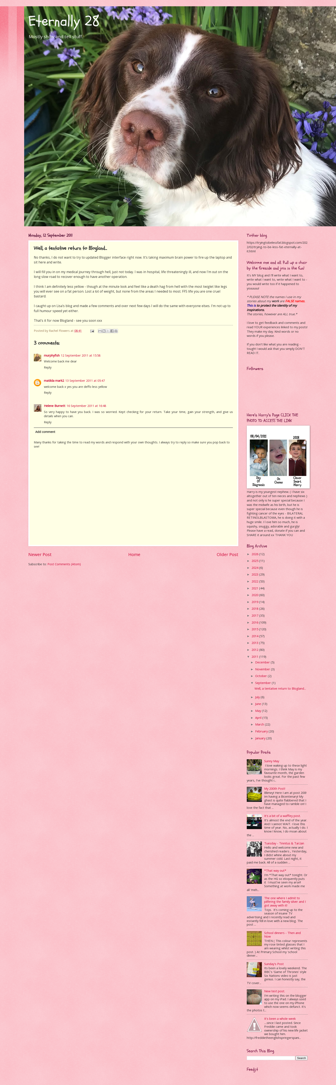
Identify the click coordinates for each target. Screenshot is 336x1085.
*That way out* (275, 870)
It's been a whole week (280, 1018)
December (263, 662)
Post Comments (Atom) (64, 564)
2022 (255, 581)
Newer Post (40, 554)
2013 (255, 643)
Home (134, 554)
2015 (255, 629)
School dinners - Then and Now (282, 935)
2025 (255, 561)
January (260, 738)
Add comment (45, 432)
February (262, 731)
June (258, 704)
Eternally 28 (64, 21)
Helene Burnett (54, 406)
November (263, 669)
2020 (255, 595)
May (258, 711)
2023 (255, 574)
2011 (255, 656)
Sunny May (271, 761)
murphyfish (52, 355)
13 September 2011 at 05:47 (85, 380)
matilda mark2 (54, 380)
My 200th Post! (274, 788)
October (261, 676)
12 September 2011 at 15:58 (80, 355)
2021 (255, 588)
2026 (255, 554)
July (258, 697)
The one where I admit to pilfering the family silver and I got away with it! (285, 901)
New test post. (274, 991)
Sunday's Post (274, 964)
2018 (255, 608)
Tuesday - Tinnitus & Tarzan (284, 843)
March (260, 724)
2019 (255, 602)
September (263, 683)
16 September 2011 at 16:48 (86, 406)
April (258, 717)
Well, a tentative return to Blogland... (280, 688)
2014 (255, 636)
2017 (255, 615)
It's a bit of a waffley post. (282, 816)
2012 (255, 649)
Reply (47, 367)
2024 (255, 567)
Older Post (227, 554)
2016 (255, 622)
